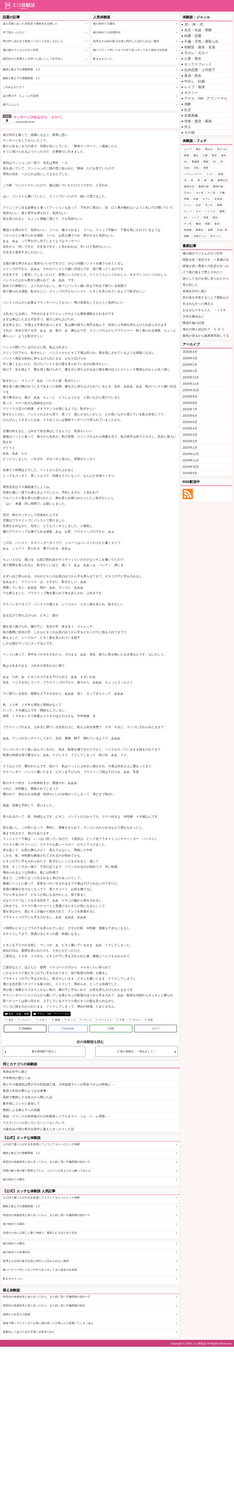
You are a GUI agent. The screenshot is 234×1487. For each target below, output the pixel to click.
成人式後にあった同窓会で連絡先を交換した (30, 23)
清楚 (205, 167)
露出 (195, 155)
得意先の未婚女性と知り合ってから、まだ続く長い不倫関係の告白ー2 (46, 1161)
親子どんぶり (11, 104)
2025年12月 (191, 377)
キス (198, 211)
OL (185, 161)
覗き (198, 149)
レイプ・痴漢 (194, 87)
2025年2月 (190, 441)
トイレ (210, 173)
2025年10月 (191, 390)
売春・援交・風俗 (198, 121)
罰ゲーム (215, 236)
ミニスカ (210, 211)
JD (214, 161)
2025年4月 (190, 428)
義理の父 (222, 180)
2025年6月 (190, 415)
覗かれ (209, 149)
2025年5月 (190, 422)
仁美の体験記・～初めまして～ (136, 1051)
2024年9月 (190, 473)
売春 (205, 217)
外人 (187, 127)
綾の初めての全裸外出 (107, 32)
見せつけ (222, 149)
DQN (187, 167)
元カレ (188, 192)
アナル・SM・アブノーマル (53, 1013)
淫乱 (196, 167)
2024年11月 (191, 460)
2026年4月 (190, 352)
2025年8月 (190, 403)
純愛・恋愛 (192, 36)
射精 (219, 205)
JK (221, 161)
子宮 (122, 1019)
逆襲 (210, 229)
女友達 (218, 198)
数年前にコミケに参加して (21, 1103)
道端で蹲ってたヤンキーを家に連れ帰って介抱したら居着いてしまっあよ (48, 1323)
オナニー (191, 93)
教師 (206, 161)
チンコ (72, 1019)
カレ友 (200, 192)
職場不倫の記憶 (193, 323)
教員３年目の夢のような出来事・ (26, 1091)
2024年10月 (191, 466)
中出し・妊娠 (194, 81)
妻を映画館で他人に (44, 1051)
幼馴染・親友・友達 (199, 47)
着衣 (223, 155)
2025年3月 (190, 435)
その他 (189, 132)
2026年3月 (190, 358)
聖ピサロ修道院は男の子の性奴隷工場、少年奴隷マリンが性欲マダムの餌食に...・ (60, 1084)
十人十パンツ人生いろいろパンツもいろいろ (34, 1122)
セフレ (206, 198)
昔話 (215, 217)
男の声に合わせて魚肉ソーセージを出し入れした (33, 41)
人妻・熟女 (192, 58)
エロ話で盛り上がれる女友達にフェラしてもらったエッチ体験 (41, 1144)
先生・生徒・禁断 (18, 1013)
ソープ (195, 217)
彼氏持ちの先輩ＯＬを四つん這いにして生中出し (33, 58)
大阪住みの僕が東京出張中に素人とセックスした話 (38, 1129)
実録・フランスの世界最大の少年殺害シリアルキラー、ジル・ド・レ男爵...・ (57, 1116)
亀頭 (198, 223)
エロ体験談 (199, 1343)
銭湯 (220, 173)
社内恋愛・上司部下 (199, 70)
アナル (136, 1019)
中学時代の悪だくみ (17, 1078)
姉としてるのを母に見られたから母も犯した (206, 281)
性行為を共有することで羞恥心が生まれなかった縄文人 (206, 300)
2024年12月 (191, 454)
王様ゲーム (199, 236)
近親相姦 (191, 115)
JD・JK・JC (194, 24)
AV (185, 217)
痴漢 (186, 155)
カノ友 (211, 192)
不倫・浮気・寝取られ (201, 41)
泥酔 (187, 104)
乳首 (150, 1019)
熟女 (214, 155)
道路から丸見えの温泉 (16, 1314)
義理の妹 (218, 186)
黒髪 (207, 223)
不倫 (222, 192)
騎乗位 (200, 229)
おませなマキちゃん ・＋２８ (204, 310)
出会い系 (222, 229)
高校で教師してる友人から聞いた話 (27, 1097)
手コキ (209, 205)
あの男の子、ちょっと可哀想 (21, 95)
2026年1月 (190, 371)
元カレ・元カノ (196, 53)
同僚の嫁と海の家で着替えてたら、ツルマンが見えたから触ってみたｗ (47, 1170)
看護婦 (195, 161)
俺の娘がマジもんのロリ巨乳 (21, 49)
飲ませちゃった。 (104, 58)
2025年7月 (190, 409)
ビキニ (43, 1019)
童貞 (217, 223)
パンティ (26, 1019)
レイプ (188, 149)
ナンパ (188, 211)
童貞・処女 (192, 75)
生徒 (195, 198)
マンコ (87, 1019)
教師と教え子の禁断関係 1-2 (21, 69)
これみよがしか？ (14, 87)
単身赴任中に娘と (15, 1071)
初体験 (188, 229)
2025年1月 (190, 447)
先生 (11, 1019)
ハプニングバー (193, 173)
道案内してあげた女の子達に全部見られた (29, 1331)
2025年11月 (191, 384)
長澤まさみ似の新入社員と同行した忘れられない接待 (126, 41)
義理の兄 (189, 186)
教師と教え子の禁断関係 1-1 (21, 78)
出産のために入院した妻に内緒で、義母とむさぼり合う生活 (40, 1232)
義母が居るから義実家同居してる (206, 335)
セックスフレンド (198, 64)
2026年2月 (190, 364)
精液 (57, 1019)
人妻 (205, 155)
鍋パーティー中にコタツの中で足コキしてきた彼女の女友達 (130, 49)
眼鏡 (222, 211)
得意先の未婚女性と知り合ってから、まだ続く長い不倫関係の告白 (44, 1305)
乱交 (187, 110)
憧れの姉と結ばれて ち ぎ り (204, 329)
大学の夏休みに (193, 316)
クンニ (188, 205)
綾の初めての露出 (104, 23)
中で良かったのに (14, 32)
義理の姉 (203, 186)
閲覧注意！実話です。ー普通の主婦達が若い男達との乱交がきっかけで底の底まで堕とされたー (206, 266)
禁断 (186, 236)
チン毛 (188, 223)
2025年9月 (190, 396)
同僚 (186, 198)
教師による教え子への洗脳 (21, 1110)
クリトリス (105, 1019)
